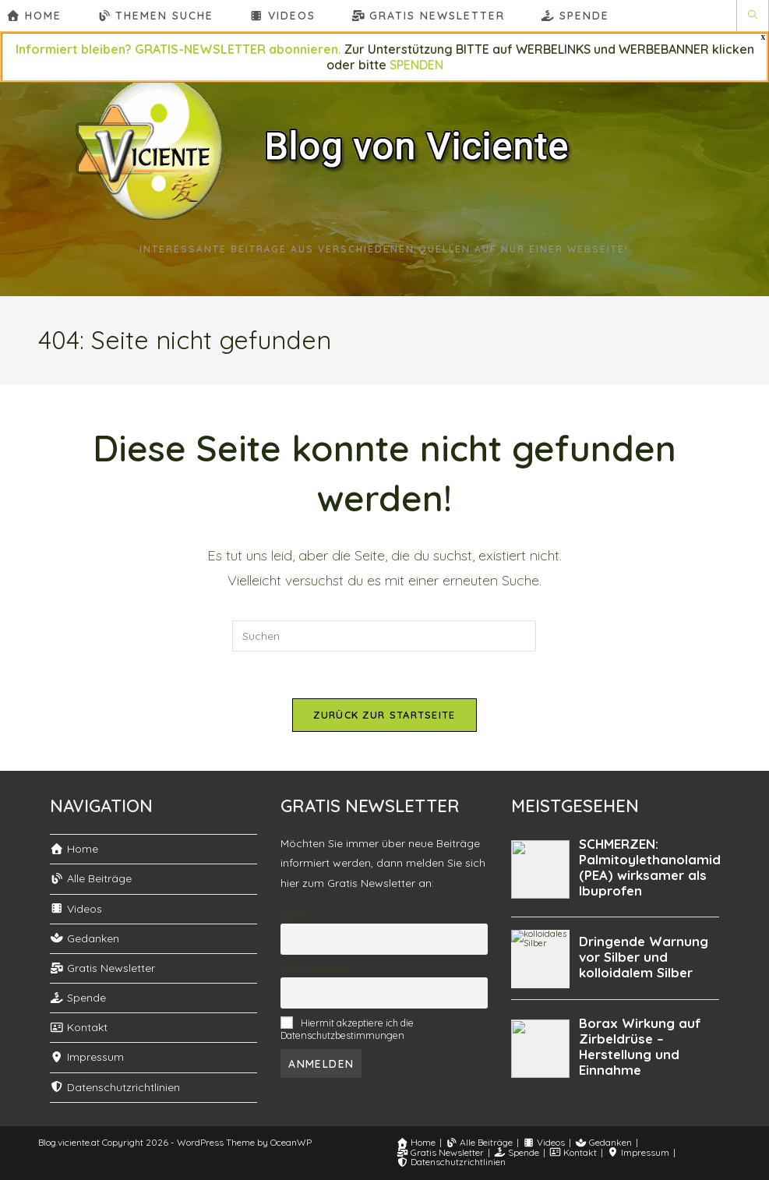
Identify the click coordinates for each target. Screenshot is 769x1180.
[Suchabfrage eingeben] (384, 636)
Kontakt (79, 1027)
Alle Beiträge (91, 878)
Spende (78, 998)
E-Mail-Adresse (313, 969)
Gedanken (84, 938)
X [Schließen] (763, 37)
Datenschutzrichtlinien (115, 1087)
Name (294, 915)
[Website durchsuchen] (753, 15)
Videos (76, 909)
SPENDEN (416, 64)
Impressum (87, 1057)
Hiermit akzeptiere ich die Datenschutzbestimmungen (346, 1028)
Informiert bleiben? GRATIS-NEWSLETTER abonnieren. (178, 49)
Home (74, 849)
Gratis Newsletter (102, 968)
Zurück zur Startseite (384, 714)
